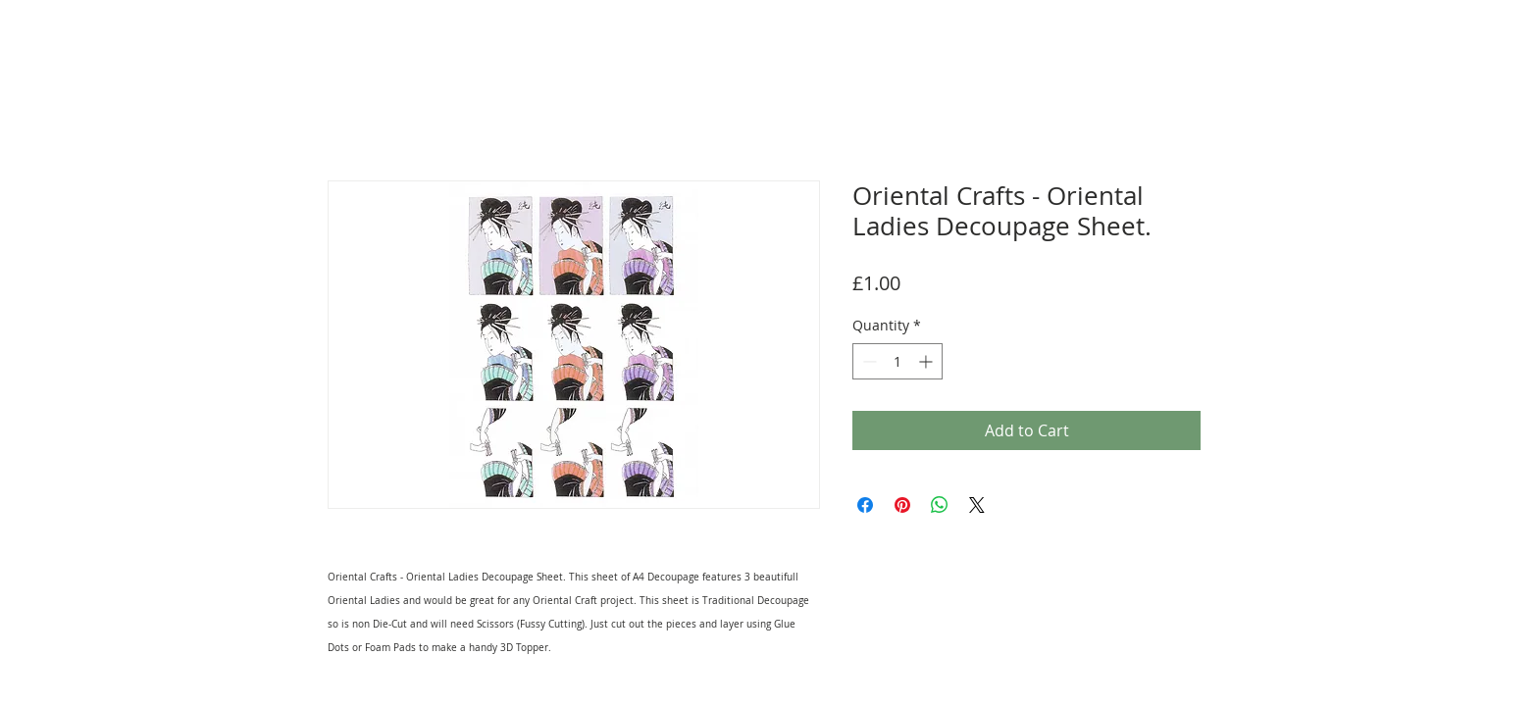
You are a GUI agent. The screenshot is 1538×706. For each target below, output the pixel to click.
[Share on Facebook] (865, 505)
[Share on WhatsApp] (939, 505)
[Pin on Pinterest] (902, 505)
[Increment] (927, 361)
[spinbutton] (897, 361)
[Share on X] (977, 505)
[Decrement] (867, 361)
